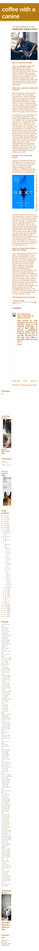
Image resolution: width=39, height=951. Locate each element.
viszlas (3, 873)
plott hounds (5, 805)
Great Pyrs (4, 735)
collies (3, 700)
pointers (3, 809)
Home (25, 381)
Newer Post (16, 381)
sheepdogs (4, 844)
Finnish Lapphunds (4, 721)
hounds (3, 752)
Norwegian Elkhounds (4, 794)
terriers (3, 871)
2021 (5, 521)
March (7, 596)
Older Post (34, 381)
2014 (5, 607)
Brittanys (4, 664)
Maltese (3, 781)
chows (3, 696)
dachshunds (5, 711)
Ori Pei (3, 797)
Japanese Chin (5, 759)
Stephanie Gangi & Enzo (8, 559)
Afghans (3, 628)
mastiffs (3, 784)
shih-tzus (4, 852)
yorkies (3, 885)
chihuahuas (4, 691)
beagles (3, 642)
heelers (3, 751)
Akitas (3, 629)
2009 (5, 616)
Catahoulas (4, 675)
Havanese (4, 749)
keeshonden (5, 764)
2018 (5, 527)
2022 (5, 519)
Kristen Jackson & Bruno (8, 574)
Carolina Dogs (5, 672)
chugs (3, 697)
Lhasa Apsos (5, 776)
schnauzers (4, 838)
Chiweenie (4, 692)
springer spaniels (3, 864)
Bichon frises (5, 654)
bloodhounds (5, 659)
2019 (5, 525)
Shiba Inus (4, 849)
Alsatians (4, 631)
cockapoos (4, 699)
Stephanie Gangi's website (25, 297)
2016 (5, 531)
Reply (19, 344)
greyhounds (4, 741)
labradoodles (5, 771)
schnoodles (4, 839)
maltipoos (4, 782)
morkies (3, 786)
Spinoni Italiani (5, 857)
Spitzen (3, 860)
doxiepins (4, 719)
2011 (5, 612)
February (7, 598)
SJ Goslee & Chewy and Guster (8, 554)
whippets (4, 877)
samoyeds (4, 835)
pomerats (4, 814)
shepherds (4, 846)
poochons (4, 817)
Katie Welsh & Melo (8, 585)
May (6, 593)
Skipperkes (4, 854)
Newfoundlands (6, 790)
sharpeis (4, 843)
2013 (5, 608)
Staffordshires (5, 868)
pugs (2, 825)
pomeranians (5, 811)
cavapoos (4, 684)
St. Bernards (5, 866)
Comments (7, 465)
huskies (3, 754)
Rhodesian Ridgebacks (4, 829)
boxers (3, 662)
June (6, 591)
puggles (3, 824)
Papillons (4, 798)
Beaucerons (5, 643)
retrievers (4, 827)
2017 (5, 529)
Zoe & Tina (7, 568)
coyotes (3, 710)
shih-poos (4, 850)
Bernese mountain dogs (5, 650)
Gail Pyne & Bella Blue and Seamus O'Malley (8, 579)
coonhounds (5, 702)
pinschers (4, 801)
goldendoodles (5, 729)
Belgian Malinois (3, 647)
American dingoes (4, 633)
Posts (5, 462)
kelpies (3, 765)
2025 (5, 516)
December (8, 533)
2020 (5, 523)
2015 (5, 605)
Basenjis (4, 639)
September (8, 544)
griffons (3, 745)
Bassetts (4, 640)
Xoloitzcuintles (5, 881)
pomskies (4, 816)
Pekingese (4, 800)
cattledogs (4, 677)
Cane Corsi (4, 670)
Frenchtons (4, 726)
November (8, 536)
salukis (3, 833)
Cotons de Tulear (4, 707)
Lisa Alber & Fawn (8, 570)
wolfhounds (4, 879)
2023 (5, 518)
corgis (3, 705)
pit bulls (3, 803)
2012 (5, 610)
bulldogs (3, 669)
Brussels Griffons (4, 666)
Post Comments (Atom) (29, 385)
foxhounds (4, 724)
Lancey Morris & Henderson (8, 564)
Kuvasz (3, 770)
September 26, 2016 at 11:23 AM (25, 317)
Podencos (4, 806)
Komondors (4, 767)
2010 (5, 614)
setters (3, 841)
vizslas (3, 874)
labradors (4, 775)
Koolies (3, 768)
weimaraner (4, 876)
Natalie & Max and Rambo (8, 549)
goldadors (4, 727)
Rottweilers (4, 832)
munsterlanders (6, 787)
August (7, 587)
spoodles (4, 862)
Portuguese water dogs (4, 821)
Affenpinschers (5, 624)
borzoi (3, 661)
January (7, 601)
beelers (3, 645)
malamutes (4, 779)
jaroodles (4, 762)
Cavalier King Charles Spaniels (5, 681)
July (6, 589)
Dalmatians (4, 714)
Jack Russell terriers (5, 756)
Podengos (4, 808)
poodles (18, 303)
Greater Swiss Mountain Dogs (6, 737)
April (6, 594)
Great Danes (5, 732)
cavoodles (4, 686)
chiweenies (4, 694)
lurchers (3, 778)
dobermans (4, 718)
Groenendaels (5, 746)
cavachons (4, 678)
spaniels (3, 855)
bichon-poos (5, 658)
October (7, 539)
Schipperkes (5, 836)
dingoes (3, 716)
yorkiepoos (4, 884)
